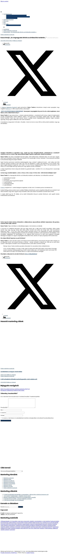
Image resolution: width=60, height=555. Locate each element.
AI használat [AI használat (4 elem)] (14, 521)
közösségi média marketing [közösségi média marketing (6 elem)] (15, 524)
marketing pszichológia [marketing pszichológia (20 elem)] (14, 527)
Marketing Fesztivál (8, 19)
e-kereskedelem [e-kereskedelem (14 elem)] (38, 521)
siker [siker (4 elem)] (38, 528)
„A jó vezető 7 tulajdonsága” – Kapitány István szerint (17, 496)
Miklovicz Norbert (17, 40)
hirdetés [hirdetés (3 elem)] (26, 522)
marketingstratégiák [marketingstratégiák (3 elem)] (25, 527)
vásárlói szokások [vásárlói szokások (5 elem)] (5, 529)
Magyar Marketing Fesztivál (9, 107)
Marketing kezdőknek (8, 480)
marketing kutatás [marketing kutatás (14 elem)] (51, 525)
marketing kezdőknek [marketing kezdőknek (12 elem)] (30, 525)
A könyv (3, 187)
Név (2, 410)
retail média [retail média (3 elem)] (23, 528)
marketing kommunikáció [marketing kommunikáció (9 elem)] (41, 525)
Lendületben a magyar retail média (11, 371)
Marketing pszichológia (9, 483)
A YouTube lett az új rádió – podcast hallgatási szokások (17, 498)
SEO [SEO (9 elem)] (27, 528)
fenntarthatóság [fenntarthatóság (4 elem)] (4, 522)
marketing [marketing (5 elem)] (49, 524)
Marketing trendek (8, 486)
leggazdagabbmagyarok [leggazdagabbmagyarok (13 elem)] (41, 524)
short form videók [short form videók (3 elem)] (32, 528)
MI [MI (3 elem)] (6, 528)
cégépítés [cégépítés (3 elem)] (32, 521)
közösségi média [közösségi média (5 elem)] (5, 524)
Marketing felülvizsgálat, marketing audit (16, 15)
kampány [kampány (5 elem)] (38, 522)
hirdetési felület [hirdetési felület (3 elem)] (31, 522)
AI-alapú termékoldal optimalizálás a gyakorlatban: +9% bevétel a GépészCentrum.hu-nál (25, 494)
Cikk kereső (3, 471)
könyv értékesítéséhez (31, 254)
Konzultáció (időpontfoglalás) (13, 25)
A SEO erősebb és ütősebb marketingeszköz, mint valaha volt (19, 379)
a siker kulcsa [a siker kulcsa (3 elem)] (20, 521)
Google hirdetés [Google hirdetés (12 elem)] (20, 522)
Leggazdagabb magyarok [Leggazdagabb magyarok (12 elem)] (28, 524)
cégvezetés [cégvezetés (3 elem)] (26, 521)
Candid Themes (30, 552)
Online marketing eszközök (7, 34)
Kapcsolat (5, 24)
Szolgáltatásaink (7, 14)
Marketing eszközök (8, 478)
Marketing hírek (7, 479)
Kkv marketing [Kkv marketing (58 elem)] (43, 522)
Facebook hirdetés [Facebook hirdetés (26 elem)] (54, 521)
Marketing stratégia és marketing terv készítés (18, 17)
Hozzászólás (4, 407)
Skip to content (4, 1)
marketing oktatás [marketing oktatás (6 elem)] (5, 527)
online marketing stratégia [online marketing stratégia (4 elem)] (14, 528)
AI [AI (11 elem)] (10, 521)
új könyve (8, 108)
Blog (4, 22)
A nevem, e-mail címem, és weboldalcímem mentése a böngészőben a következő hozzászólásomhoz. (28, 418)
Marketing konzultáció (11, 18)
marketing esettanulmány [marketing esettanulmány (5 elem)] (9, 525)
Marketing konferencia (9, 482)
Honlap (2, 415)
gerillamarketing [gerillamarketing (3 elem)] (12, 522)
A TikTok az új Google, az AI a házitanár (13, 500)
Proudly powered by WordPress (9, 552)
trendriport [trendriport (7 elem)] (42, 528)
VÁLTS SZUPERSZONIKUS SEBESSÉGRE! (12, 111)
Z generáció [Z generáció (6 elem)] (12, 529)
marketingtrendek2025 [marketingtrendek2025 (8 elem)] (46, 527)
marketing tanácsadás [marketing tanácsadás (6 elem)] (35, 527)
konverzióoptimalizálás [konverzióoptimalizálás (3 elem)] (52, 522)
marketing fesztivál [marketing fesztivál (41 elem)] (20, 525)
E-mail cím (3, 412)
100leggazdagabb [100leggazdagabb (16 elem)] (5, 521)
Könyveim (5, 21)
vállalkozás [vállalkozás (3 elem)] (55, 528)
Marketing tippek (7, 485)
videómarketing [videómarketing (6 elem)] (48, 528)
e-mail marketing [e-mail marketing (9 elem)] (46, 521)
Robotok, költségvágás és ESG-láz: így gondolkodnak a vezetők (19, 497)
